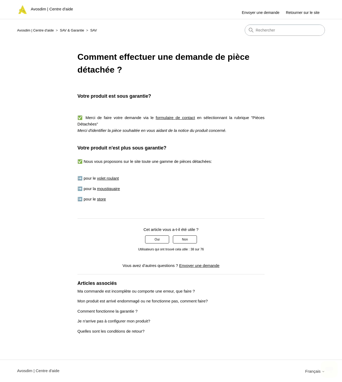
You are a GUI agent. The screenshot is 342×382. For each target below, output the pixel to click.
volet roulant (108, 178)
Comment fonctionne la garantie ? (107, 311)
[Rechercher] (285, 30)
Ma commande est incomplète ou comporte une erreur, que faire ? (136, 291)
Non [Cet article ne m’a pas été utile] (185, 239)
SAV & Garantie (72, 30)
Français (315, 371)
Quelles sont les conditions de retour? (111, 331)
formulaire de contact (175, 117)
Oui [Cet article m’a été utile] (157, 239)
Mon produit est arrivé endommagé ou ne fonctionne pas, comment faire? (142, 301)
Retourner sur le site (303, 12)
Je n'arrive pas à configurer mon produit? (113, 321)
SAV (93, 30)
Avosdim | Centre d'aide (35, 30)
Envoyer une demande (260, 12)
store (101, 199)
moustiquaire (108, 188)
